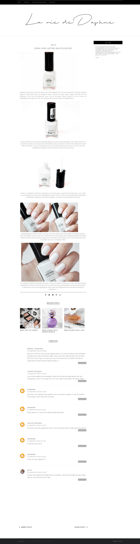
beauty (53, 45)
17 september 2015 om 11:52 (36, 409)
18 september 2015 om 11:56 (36, 472)
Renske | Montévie (35, 349)
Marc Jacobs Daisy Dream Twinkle (50, 331)
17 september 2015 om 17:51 (36, 441)
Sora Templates (31, 541)
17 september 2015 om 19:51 (36, 456)
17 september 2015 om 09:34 (36, 373)
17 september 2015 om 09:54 (36, 391)
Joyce (29, 470)
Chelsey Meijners (34, 423)
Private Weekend (68, 92)
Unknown (31, 389)
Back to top (118, 541)
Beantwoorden (82, 363)
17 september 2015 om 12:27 (36, 425)
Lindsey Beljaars (34, 371)
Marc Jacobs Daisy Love (74, 330)
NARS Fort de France (29, 330)
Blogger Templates (44, 541)
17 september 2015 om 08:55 (36, 351)
